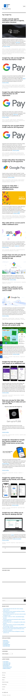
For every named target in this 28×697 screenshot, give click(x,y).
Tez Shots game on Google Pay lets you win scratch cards (13, 324)
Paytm (20, 180)
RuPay (15, 153)
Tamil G (3, 119)
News (15, 119)
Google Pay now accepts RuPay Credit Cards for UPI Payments (13, 126)
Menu (24, 6)
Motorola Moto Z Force (7, 666)
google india (12, 217)
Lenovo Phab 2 (6, 661)
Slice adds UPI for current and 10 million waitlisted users (13, 223)
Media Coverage (5, 682)
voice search (4, 218)
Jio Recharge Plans (6, 644)
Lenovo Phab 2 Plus (6, 662)
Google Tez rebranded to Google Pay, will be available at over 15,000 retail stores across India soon (13, 442)
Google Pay (11, 120)
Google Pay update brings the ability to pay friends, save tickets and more (13, 479)
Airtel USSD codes (6, 645)
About (3, 679)
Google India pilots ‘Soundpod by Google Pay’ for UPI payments (13, 160)
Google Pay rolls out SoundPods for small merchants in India (13, 58)
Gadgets (3, 677)
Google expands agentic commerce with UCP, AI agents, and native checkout (13, 20)
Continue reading (6, 46)
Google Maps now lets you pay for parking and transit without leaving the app (14, 256)
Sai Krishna (4, 507)
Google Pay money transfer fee (15, 319)
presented (18, 42)
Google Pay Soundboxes (6, 180)
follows (24, 78)
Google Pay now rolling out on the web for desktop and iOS (12, 513)
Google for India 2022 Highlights (14, 216)
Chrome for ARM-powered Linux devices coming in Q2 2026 (14, 627)
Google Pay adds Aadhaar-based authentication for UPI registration (13, 93)
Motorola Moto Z (6, 665)
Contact (3, 686)
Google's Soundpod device (14, 180)
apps (11, 249)
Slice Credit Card (4, 250)
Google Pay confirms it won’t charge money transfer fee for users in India (12, 288)
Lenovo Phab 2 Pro (6, 664)
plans (19, 211)
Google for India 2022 (5, 216)
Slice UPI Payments (11, 250)
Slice (24, 249)
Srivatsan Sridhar (4, 318)
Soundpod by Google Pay (6, 181)
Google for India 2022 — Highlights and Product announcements (10, 187)
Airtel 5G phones (6, 641)
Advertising (4, 684)
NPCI (13, 121)
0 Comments (16, 121)
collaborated (15, 114)
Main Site (4, 672)
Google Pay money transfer (6, 319)
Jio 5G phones (5, 643)
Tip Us (3, 689)
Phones (3, 675)
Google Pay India (15, 120)
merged (12, 534)
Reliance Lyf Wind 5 (7, 668)
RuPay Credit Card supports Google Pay (8, 154)
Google (11, 119)
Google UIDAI (21, 120)
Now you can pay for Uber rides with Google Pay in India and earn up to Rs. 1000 (14, 401)
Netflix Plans (5, 640)
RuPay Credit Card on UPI (20, 153)
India (13, 119)
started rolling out (5, 463)
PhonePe (22, 180)
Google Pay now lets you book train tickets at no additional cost (13, 362)
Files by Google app (22, 215)
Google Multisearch (17, 217)
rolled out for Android (17, 538)
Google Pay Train (4, 396)
